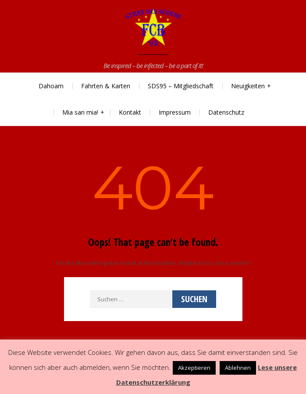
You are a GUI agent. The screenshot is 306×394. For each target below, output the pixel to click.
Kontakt (130, 112)
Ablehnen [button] (238, 368)
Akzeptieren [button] (194, 368)
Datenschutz (226, 112)
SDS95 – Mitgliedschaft (180, 86)
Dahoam (51, 86)
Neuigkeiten (248, 86)
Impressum (175, 112)
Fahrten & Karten (105, 86)
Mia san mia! (80, 112)
